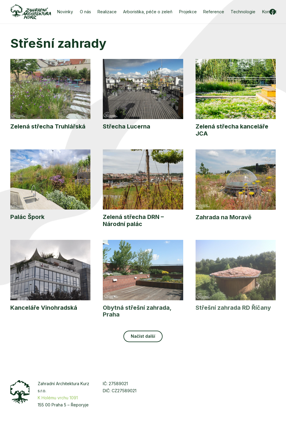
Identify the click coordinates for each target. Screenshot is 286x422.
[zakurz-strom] (19, 392)
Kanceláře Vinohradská (43, 307)
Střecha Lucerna (126, 126)
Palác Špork (27, 217)
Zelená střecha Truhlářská (47, 126)
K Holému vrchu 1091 (58, 397)
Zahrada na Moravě (224, 217)
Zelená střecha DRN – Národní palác (133, 221)
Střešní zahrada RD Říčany (233, 307)
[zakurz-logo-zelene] (30, 11)
